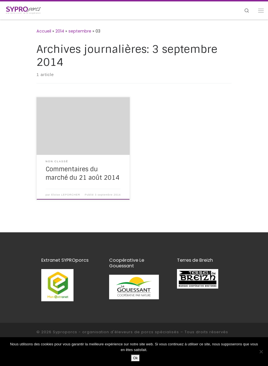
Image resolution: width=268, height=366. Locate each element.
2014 (59, 31)
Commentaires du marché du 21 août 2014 (83, 173)
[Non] (261, 351)
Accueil (43, 31)
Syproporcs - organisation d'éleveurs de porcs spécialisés (116, 332)
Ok (135, 358)
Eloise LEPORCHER (65, 194)
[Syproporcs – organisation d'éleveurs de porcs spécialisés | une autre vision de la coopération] (23, 10)
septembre (79, 31)
